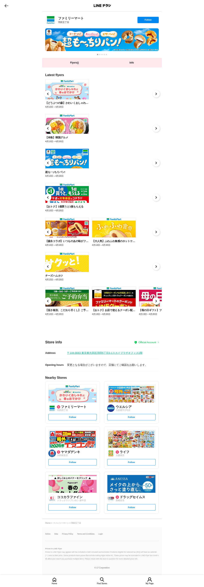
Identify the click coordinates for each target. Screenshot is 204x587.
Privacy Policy (67, 534)
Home (54, 583)
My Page (149, 583)
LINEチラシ (102, 6)
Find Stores (102, 583)
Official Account (147, 342)
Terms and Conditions (85, 534)
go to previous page (6, 5)
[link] (50, 19)
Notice (47, 534)
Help (56, 534)
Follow (148, 20)
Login (100, 534)
